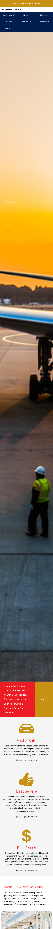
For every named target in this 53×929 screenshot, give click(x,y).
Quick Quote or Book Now (26, 3)
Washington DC (9, 15)
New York (9, 28)
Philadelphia (44, 22)
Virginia (26, 15)
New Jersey (26, 22)
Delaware (9, 22)
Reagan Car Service (13, 9)
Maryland (44, 15)
